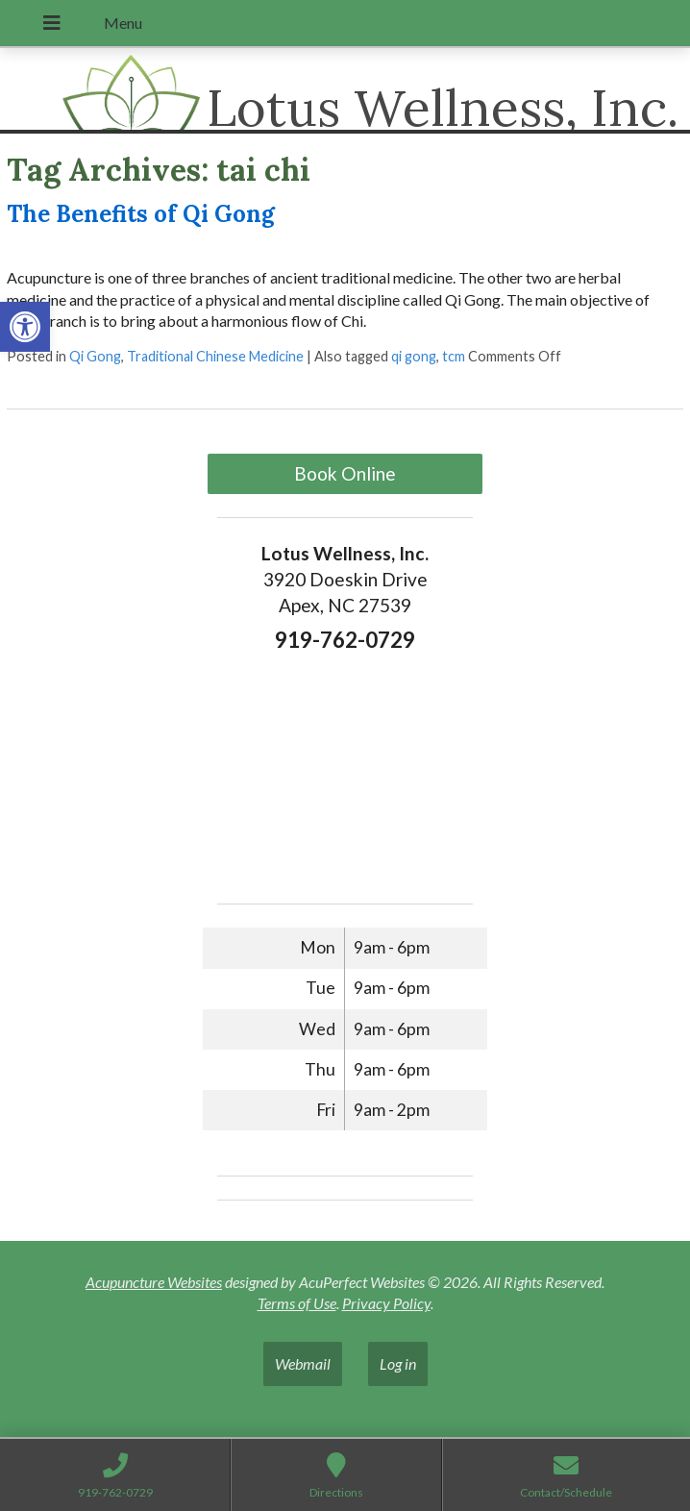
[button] (25, 327)
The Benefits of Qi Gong (141, 214)
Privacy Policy (386, 1303)
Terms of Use (297, 1303)
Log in (398, 1363)
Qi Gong (95, 356)
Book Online (345, 473)
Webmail (303, 1363)
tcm (453, 356)
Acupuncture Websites (154, 1282)
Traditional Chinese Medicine (215, 356)
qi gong (413, 356)
